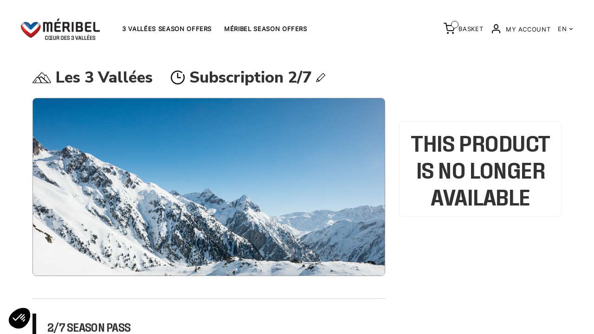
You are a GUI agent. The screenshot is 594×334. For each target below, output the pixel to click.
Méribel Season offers (265, 28)
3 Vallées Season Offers (167, 28)
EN (565, 28)
